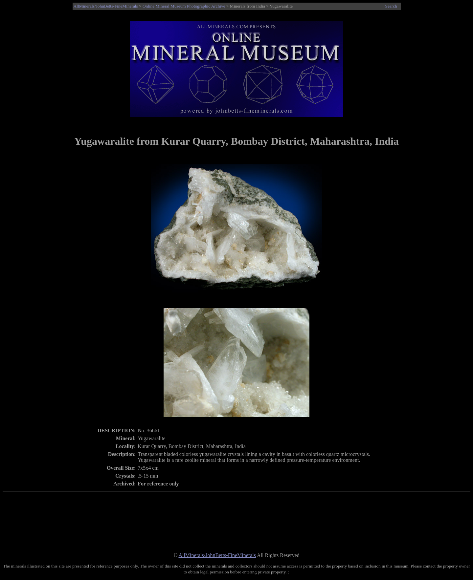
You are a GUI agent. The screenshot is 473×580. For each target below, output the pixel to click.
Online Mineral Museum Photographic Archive (184, 6)
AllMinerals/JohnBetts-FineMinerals (106, 6)
